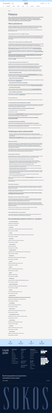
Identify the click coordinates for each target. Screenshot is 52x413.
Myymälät (31, 362)
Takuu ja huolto (14, 355)
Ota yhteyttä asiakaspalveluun (34, 352)
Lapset (23, 6)
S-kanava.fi (32, 355)
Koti (27, 6)
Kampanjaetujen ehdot (15, 358)
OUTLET (22, 355)
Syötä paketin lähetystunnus (33, 74)
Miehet (18, 6)
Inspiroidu (22, 352)
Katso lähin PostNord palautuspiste (37, 85)
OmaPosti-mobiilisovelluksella (24, 76)
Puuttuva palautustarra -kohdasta (13, 48)
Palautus (13, 352)
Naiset (14, 6)
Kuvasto (22, 358)
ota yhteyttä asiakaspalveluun (37, 48)
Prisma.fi (32, 357)
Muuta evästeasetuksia (15, 363)
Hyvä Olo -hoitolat (32, 365)
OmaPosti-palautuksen (20, 113)
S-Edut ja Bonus (32, 368)
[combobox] (8, 3)
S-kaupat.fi (32, 358)
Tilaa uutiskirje (5, 380)
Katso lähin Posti (23, 94)
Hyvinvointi (32, 6)
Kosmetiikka (8, 6)
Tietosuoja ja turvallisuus (15, 361)
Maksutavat (42, 365)
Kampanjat (38, 6)
